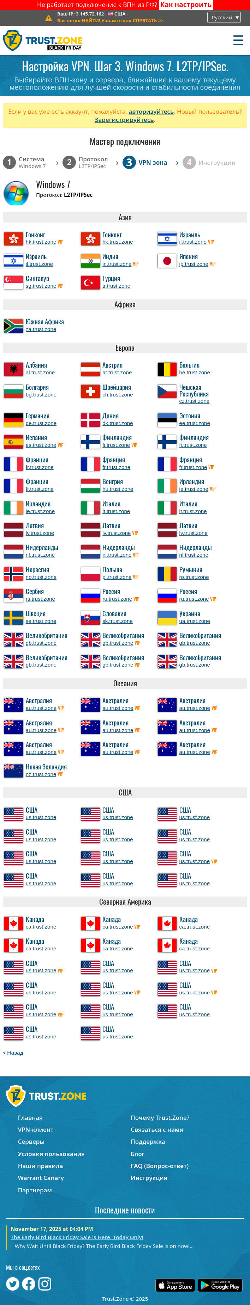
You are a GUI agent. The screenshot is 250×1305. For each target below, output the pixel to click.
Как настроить (186, 4)
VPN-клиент (36, 1129)
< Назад (13, 1052)
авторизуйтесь (151, 111)
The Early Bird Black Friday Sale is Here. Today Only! (77, 1237)
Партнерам (35, 1190)
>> (110, 20)
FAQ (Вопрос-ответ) (160, 1166)
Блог (137, 1154)
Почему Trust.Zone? (160, 1117)
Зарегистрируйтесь (124, 119)
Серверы (31, 1141)
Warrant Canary (41, 1178)
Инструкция (149, 1178)
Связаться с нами (157, 1129)
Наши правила (40, 1166)
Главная (30, 1117)
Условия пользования (51, 1154)
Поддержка (148, 1141)
